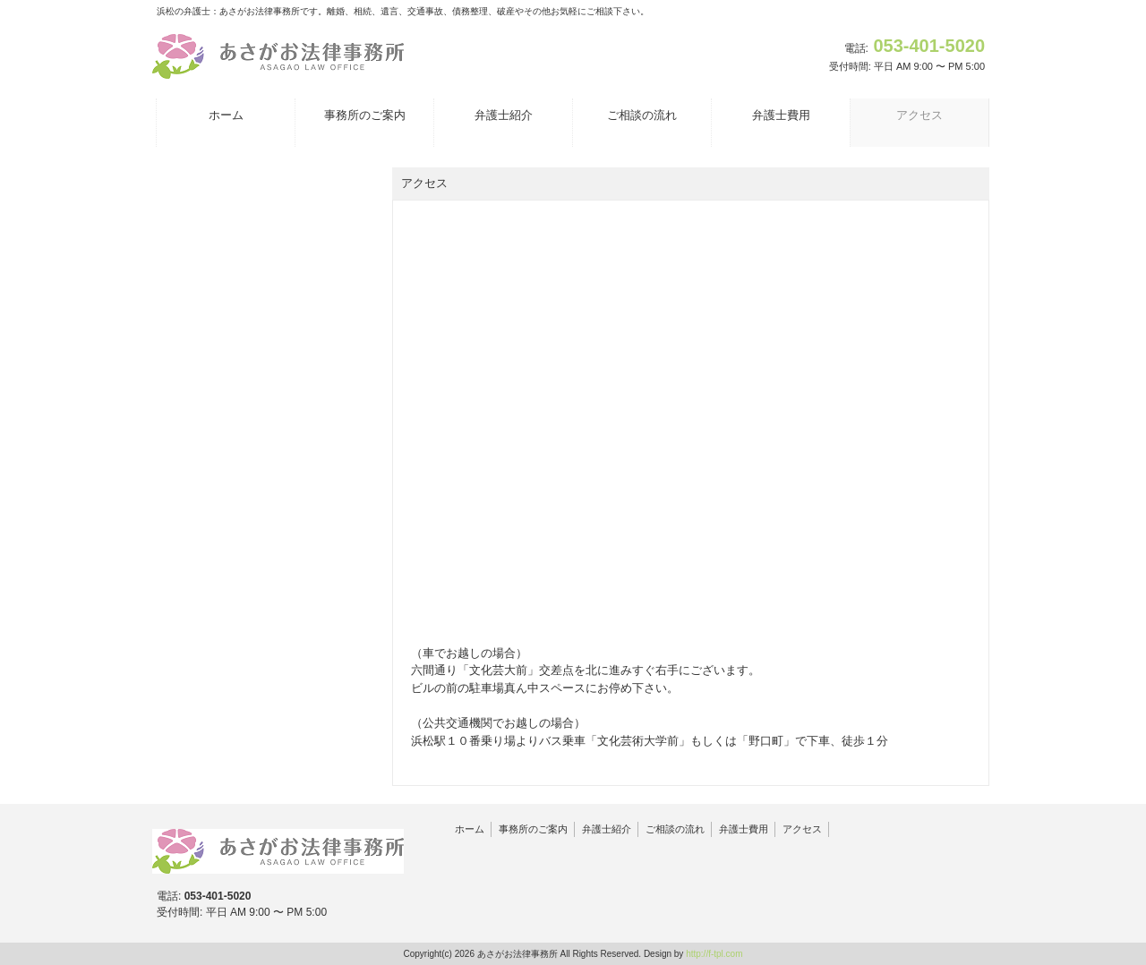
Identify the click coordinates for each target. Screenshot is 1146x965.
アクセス (802, 829)
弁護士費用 (743, 829)
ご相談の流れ (675, 829)
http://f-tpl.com (714, 954)
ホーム (469, 829)
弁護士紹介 (606, 829)
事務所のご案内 (533, 829)
